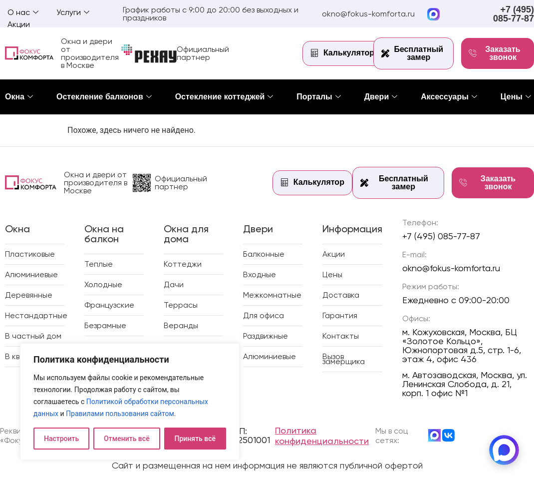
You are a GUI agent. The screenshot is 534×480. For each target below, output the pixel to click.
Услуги (72, 12)
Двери (381, 96)
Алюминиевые (31, 274)
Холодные (103, 284)
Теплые (98, 264)
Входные (259, 274)
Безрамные (105, 325)
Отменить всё (127, 439)
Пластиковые (30, 254)
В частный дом (33, 336)
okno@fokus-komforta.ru (368, 13)
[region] (130, 401)
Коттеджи (183, 264)
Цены (516, 96)
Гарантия (339, 315)
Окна (19, 96)
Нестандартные (36, 315)
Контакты (340, 336)
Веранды (181, 325)
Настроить (61, 439)
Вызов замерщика (343, 359)
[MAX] (504, 450)
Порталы (318, 96)
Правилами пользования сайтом (120, 414)
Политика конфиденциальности (322, 435)
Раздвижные (265, 336)
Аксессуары (449, 96)
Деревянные (28, 295)
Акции (18, 24)
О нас (22, 12)
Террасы (181, 305)
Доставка (340, 295)
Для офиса (263, 315)
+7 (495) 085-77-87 (513, 13)
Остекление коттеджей (224, 96)
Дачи (174, 284)
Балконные (263, 254)
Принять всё (195, 439)
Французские (109, 305)
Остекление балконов (104, 96)
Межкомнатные (272, 295)
